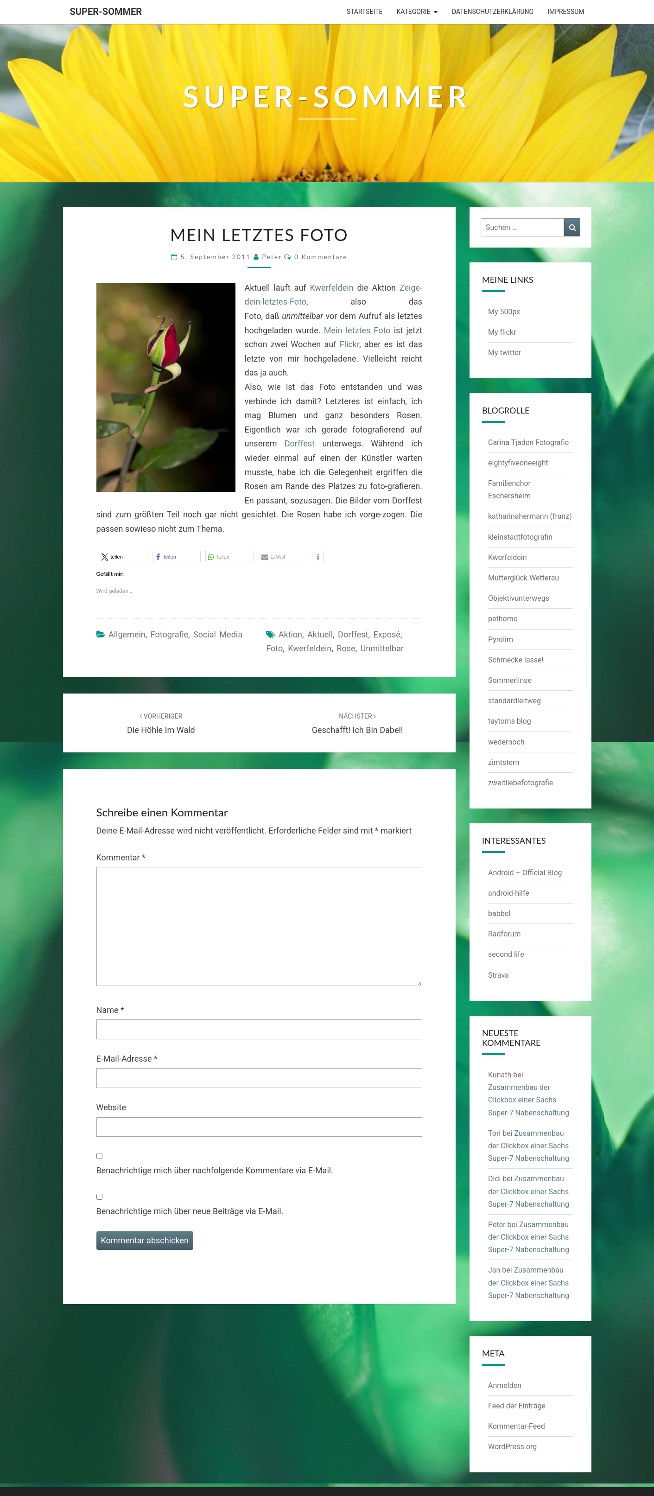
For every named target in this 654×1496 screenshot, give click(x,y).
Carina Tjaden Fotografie (528, 442)
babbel (499, 913)
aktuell (320, 634)
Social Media (217, 634)
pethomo (503, 618)
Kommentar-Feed (516, 1426)
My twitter (504, 352)
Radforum (504, 933)
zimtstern (503, 762)
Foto (274, 648)
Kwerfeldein (332, 288)
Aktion (290, 634)
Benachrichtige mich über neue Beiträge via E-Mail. (190, 1211)
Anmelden (504, 1385)
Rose (346, 648)
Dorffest (300, 443)
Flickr (349, 344)
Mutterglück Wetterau (523, 577)
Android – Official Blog (525, 872)
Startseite (365, 11)
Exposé (386, 634)
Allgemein (127, 634)
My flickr (502, 332)
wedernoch (506, 742)
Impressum (565, 11)
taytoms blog (509, 721)
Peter (272, 257)
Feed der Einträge (517, 1405)
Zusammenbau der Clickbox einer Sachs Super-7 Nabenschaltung (528, 1100)
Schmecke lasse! (516, 660)
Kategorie (413, 11)
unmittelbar (382, 648)
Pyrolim (500, 639)
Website (111, 1107)
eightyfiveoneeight (518, 462)
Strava (498, 975)
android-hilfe (508, 893)
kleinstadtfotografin (520, 537)
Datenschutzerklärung (492, 11)
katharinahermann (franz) (530, 516)
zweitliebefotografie (520, 782)
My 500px (504, 311)
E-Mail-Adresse (127, 1058)
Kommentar (121, 857)
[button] (123, 556)
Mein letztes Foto (357, 330)
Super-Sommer (106, 11)
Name (110, 1010)
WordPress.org (512, 1446)
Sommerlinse (510, 680)
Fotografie (169, 634)
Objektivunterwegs (518, 598)
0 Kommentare (321, 257)
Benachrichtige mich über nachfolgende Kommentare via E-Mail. (214, 1170)
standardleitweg (514, 700)
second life (506, 954)
